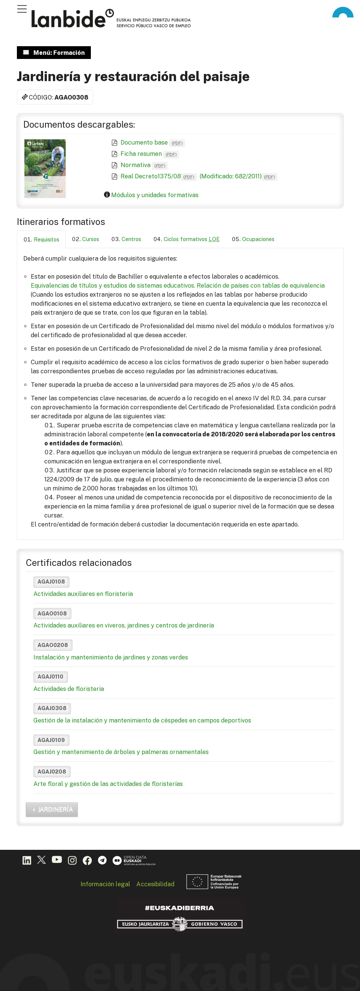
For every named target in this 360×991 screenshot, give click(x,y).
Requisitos (46, 239)
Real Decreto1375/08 (159, 176)
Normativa (144, 165)
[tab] (41, 239)
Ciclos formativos (192, 239)
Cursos (90, 239)
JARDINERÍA (55, 809)
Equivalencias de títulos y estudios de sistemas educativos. (113, 285)
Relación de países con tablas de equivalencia (261, 285)
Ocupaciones (258, 239)
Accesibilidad (155, 884)
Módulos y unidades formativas (155, 195)
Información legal (105, 884)
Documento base (153, 142)
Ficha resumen (150, 153)
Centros (131, 239)
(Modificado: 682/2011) (237, 176)
